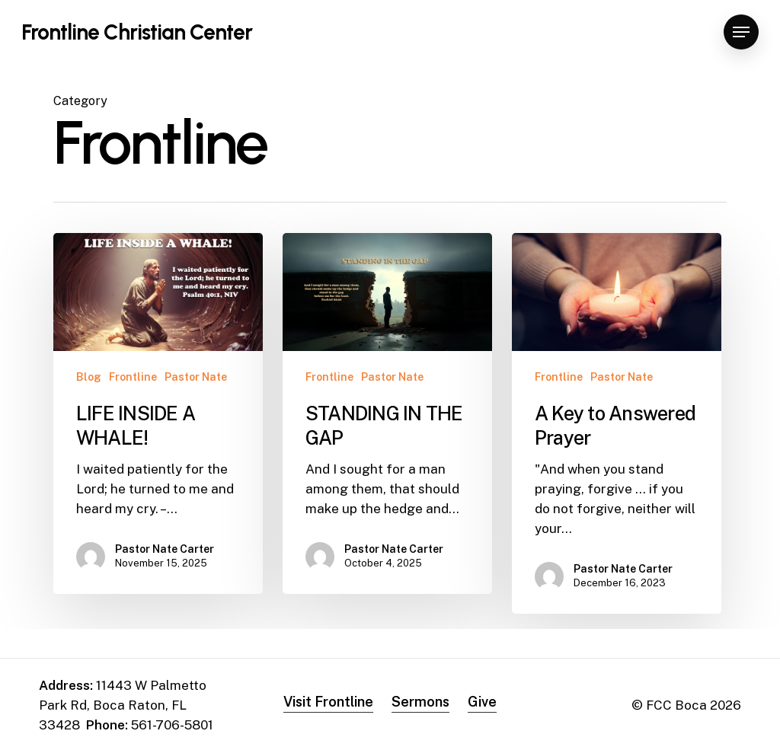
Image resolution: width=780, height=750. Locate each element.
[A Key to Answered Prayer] (616, 423)
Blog (88, 377)
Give (482, 702)
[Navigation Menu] (741, 32)
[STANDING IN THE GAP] (387, 413)
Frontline (133, 377)
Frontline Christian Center (136, 32)
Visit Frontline (328, 702)
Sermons (420, 702)
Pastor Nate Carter (164, 549)
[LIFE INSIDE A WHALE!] (158, 413)
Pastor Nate (196, 377)
